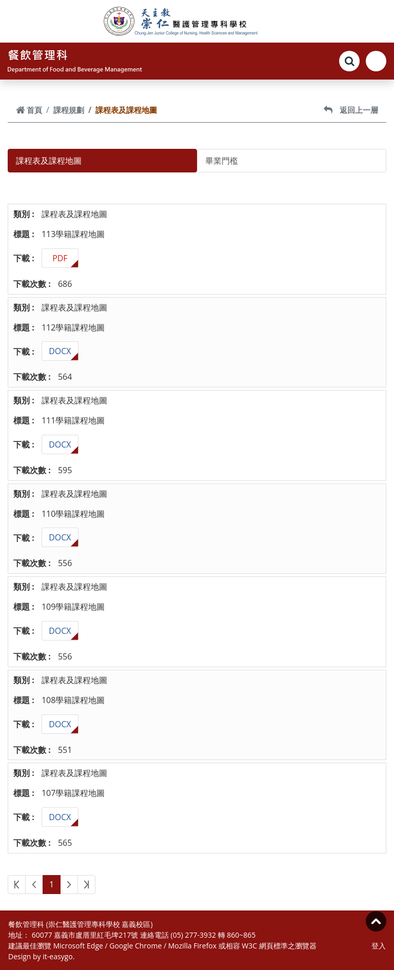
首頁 (29, 110)
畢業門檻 (221, 160)
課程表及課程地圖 (49, 160)
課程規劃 (68, 110)
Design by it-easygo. (41, 956)
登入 (378, 945)
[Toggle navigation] (376, 61)
